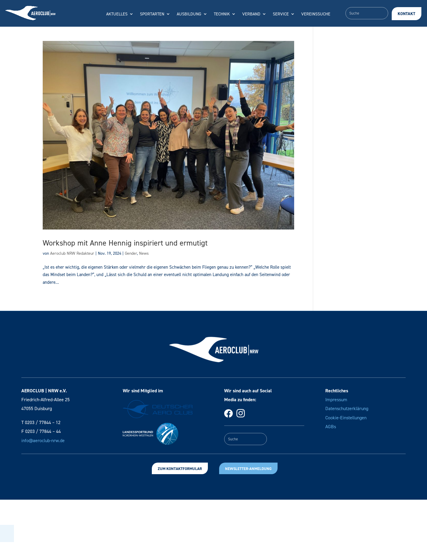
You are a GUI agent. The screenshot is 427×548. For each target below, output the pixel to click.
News (144, 253)
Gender (131, 253)
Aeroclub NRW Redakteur (72, 253)
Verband (251, 14)
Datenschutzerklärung (346, 408)
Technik (222, 14)
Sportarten (152, 14)
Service (281, 14)
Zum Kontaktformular (180, 468)
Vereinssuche (315, 14)
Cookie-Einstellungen (346, 418)
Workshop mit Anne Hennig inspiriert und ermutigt (125, 243)
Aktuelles (117, 14)
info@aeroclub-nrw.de (43, 440)
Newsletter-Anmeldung (248, 468)
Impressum (336, 399)
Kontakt (406, 14)
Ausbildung (189, 14)
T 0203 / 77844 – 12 (40, 422)
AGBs (330, 426)
